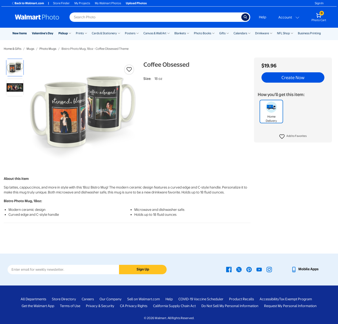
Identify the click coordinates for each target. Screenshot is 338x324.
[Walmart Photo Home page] (37, 17)
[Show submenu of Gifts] (227, 33)
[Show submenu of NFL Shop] (292, 33)
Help (262, 17)
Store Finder (61, 3)
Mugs (30, 48)
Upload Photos (136, 3)
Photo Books (202, 33)
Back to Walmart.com (27, 3)
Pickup (63, 33)
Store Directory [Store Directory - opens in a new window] (64, 299)
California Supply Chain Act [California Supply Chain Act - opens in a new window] (174, 306)
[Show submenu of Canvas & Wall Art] (168, 33)
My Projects (82, 3)
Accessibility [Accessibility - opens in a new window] (269, 299)
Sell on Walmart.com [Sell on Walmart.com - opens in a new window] (143, 299)
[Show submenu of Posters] (137, 33)
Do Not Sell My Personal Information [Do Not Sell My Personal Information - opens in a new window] (229, 306)
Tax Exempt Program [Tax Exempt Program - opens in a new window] (295, 299)
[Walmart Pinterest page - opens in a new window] (249, 269)
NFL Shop (283, 33)
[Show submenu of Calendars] (249, 33)
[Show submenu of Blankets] (188, 33)
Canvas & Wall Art (154, 33)
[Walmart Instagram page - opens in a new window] (269, 269)
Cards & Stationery (104, 33)
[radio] (15, 67)
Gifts (222, 33)
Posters (130, 33)
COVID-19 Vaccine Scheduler (200, 299)
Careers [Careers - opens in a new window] (88, 299)
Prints (80, 33)
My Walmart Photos (108, 3)
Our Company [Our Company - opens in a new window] (111, 299)
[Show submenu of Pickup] (70, 33)
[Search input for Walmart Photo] (155, 17)
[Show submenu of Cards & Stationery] (119, 33)
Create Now (292, 77)
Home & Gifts (12, 48)
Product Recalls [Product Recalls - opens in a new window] (241, 299)
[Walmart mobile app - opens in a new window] (305, 269)
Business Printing (309, 33)
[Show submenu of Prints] (85, 33)
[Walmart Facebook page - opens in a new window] (229, 269)
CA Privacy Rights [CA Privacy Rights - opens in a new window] (133, 306)
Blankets (180, 33)
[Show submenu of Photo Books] (213, 33)
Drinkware (262, 33)
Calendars (240, 33)
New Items (19, 33)
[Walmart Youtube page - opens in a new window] (259, 269)
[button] (293, 137)
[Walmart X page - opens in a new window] (239, 269)
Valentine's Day (42, 33)
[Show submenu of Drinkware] (271, 33)
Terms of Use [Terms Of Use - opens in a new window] (70, 306)
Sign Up (143, 269)
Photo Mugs (47, 48)
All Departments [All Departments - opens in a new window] (33, 299)
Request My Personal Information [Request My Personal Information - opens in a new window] (290, 306)
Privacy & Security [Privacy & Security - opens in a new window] (100, 306)
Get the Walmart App (38, 306)
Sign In (319, 3)
